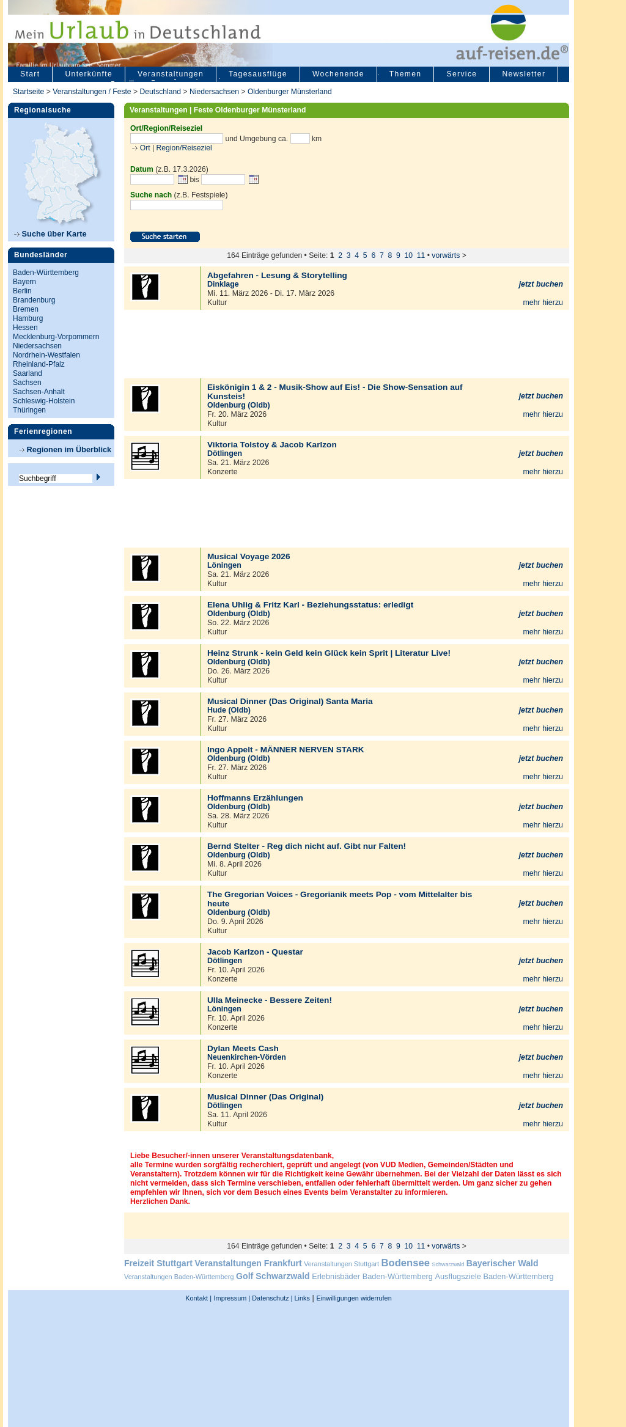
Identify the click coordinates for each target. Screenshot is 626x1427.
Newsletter (523, 74)
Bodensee (405, 1263)
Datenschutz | (271, 1298)
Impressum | (232, 1298)
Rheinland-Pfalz (39, 364)
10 (409, 255)
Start (30, 74)
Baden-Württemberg (46, 272)
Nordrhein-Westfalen (46, 355)
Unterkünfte (88, 74)
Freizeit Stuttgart (158, 1263)
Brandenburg (34, 300)
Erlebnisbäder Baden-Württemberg (372, 1276)
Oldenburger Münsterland (290, 91)
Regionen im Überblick (65, 449)
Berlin (22, 291)
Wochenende (338, 74)
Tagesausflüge (258, 74)
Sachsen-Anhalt (39, 391)
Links (301, 1298)
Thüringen (29, 410)
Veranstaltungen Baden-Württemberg (179, 1276)
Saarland (27, 373)
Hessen (25, 327)
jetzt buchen (541, 284)
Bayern (24, 281)
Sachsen (27, 382)
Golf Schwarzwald (272, 1276)
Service (461, 74)
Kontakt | (198, 1298)
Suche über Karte (50, 233)
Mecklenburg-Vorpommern (56, 336)
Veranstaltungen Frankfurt (247, 1263)
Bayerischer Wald (502, 1263)
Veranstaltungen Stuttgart (341, 1263)
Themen (405, 74)
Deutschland (160, 91)
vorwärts (446, 255)
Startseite (28, 91)
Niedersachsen (214, 91)
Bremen (26, 309)
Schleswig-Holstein (44, 401)
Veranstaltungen (171, 74)
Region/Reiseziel (184, 148)
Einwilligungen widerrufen (353, 1298)
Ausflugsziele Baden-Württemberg (494, 1276)
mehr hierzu (543, 302)
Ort (144, 148)
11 (421, 255)
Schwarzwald (448, 1264)
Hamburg (28, 318)
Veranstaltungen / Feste (93, 91)
